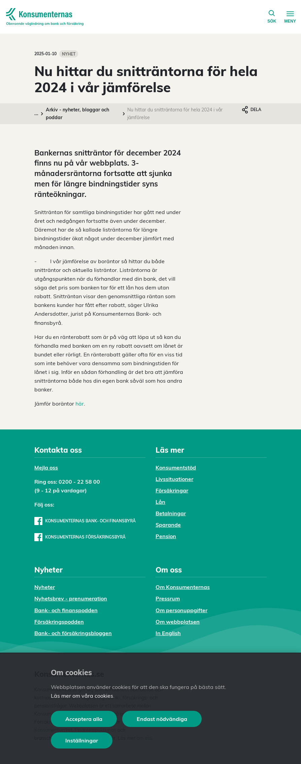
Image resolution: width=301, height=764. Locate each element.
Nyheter (44, 587)
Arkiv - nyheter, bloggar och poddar (77, 113)
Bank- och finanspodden (66, 610)
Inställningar (81, 740)
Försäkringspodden (59, 621)
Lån (160, 501)
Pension (166, 536)
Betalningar (171, 513)
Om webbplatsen (178, 621)
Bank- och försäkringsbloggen (73, 633)
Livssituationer (174, 479)
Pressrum (168, 598)
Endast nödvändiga (162, 719)
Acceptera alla (83, 719)
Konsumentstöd (176, 467)
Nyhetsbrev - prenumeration (70, 598)
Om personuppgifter (181, 610)
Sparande (168, 524)
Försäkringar (172, 490)
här (79, 403)
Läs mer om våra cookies (82, 695)
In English (168, 633)
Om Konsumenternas (183, 587)
